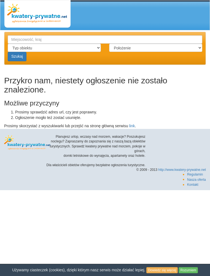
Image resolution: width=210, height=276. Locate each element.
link (132, 126)
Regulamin (195, 174)
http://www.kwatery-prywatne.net (182, 170)
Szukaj (17, 56)
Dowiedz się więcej (162, 270)
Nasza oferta (196, 180)
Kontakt (192, 185)
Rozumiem (188, 270)
